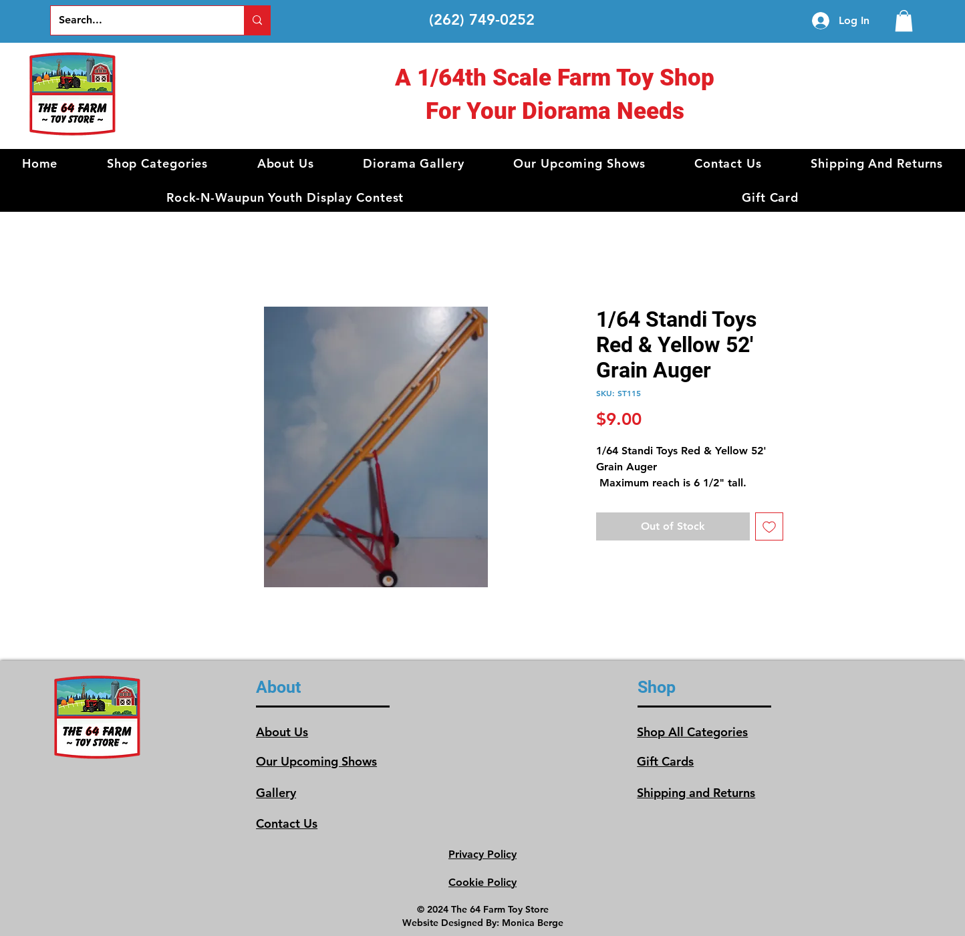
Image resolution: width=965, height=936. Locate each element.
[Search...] (137, 20)
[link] (904, 20)
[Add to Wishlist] (769, 526)
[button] (157, 163)
